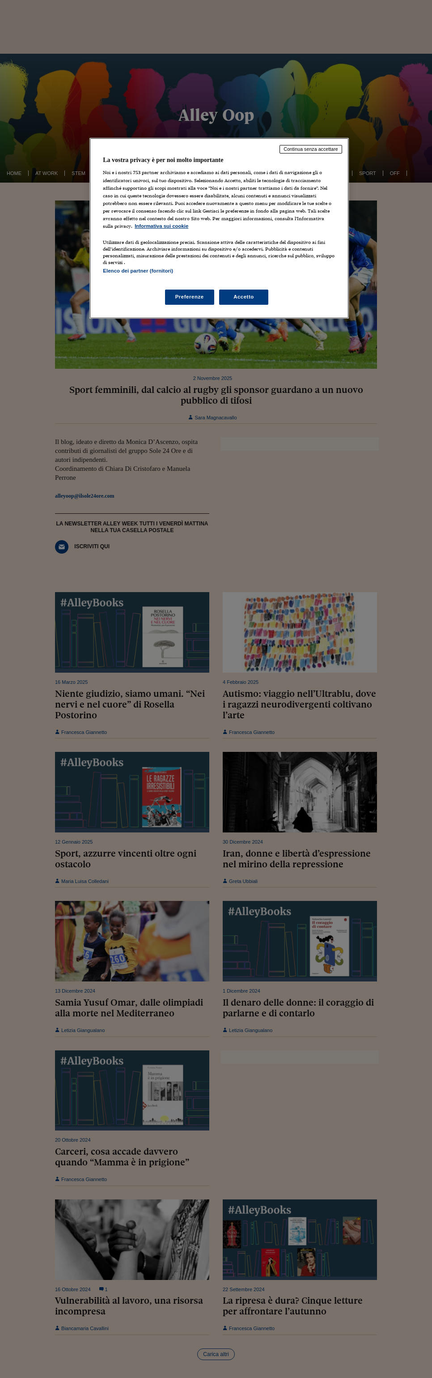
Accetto (243, 296)
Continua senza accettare (311, 149)
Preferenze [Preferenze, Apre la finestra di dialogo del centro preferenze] (189, 296)
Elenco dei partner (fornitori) (138, 270)
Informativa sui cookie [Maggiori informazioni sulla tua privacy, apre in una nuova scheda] (161, 226)
